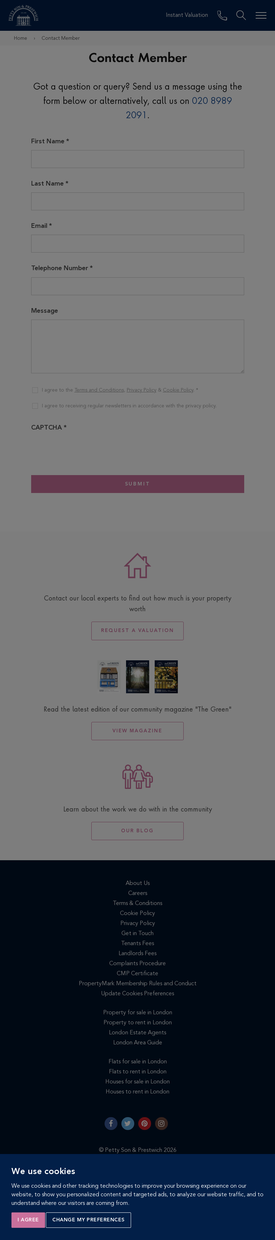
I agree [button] (28, 1219)
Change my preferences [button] (88, 1219)
